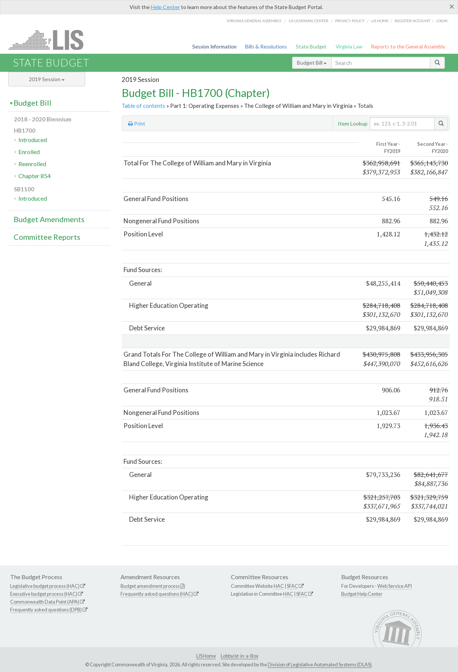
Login (441, 20)
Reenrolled (32, 163)
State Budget (311, 47)
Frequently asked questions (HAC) (157, 594)
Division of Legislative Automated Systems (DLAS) (320, 664)
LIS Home (206, 656)
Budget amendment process (150, 586)
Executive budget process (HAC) (43, 594)
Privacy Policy (350, 20)
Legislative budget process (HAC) (45, 586)
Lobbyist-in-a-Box (239, 656)
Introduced (32, 139)
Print (136, 124)
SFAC (292, 586)
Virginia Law (349, 47)
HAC (279, 586)
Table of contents (143, 105)
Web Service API (394, 586)
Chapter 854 (34, 175)
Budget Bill (312, 62)
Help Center (165, 7)
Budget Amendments (49, 219)
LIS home (380, 20)
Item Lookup (353, 123)
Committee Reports (47, 236)
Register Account (412, 20)
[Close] (452, 6)
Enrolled (29, 151)
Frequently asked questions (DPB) (46, 610)
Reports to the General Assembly (408, 47)
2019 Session (47, 79)
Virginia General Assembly (254, 20)
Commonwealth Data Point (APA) (44, 602)
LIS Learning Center (308, 20)
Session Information (214, 47)
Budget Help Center (362, 594)
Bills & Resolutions (266, 47)
